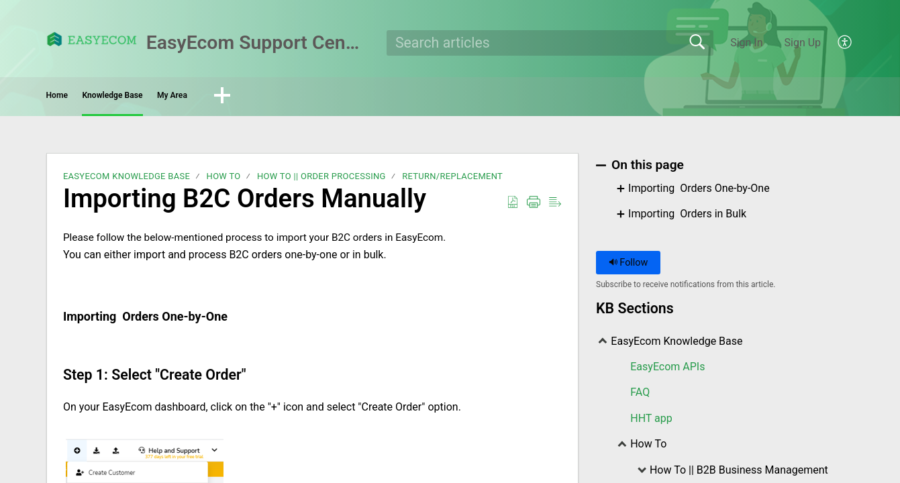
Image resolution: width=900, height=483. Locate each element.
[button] (363, 99)
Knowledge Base (186, 97)
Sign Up (803, 42)
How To (224, 181)
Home (84, 97)
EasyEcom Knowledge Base (126, 181)
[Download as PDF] (513, 206)
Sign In (746, 42)
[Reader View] (555, 206)
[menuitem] (837, 43)
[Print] (533, 206)
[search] (550, 43)
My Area (292, 97)
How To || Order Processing (321, 181)
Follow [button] (628, 266)
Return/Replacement (452, 181)
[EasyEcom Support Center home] (92, 39)
